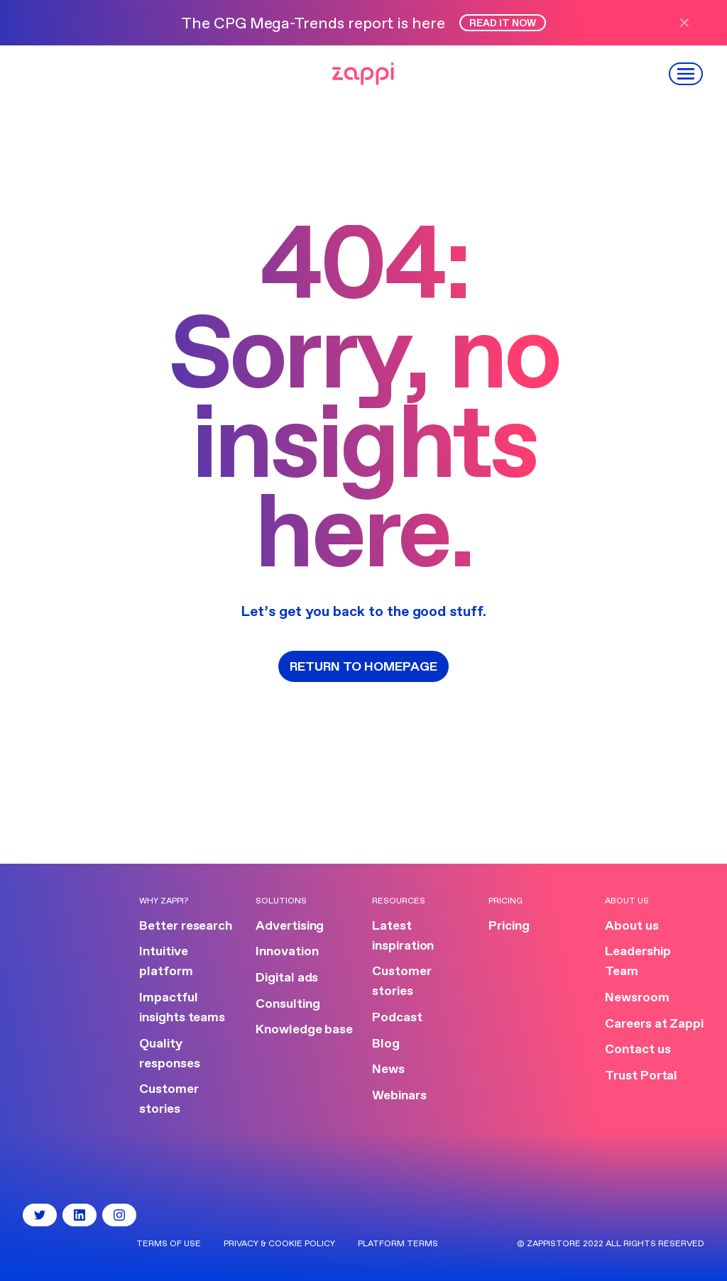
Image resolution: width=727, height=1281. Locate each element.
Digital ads (287, 977)
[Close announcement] (690, 23)
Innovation (287, 951)
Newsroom (637, 997)
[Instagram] (119, 1215)
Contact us (637, 1049)
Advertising (290, 926)
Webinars (399, 1095)
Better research (185, 926)
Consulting (287, 1004)
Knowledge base (304, 1029)
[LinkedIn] (79, 1215)
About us (632, 926)
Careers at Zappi (654, 1024)
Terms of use (168, 1244)
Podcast (397, 1017)
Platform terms (398, 1244)
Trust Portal (641, 1075)
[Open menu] (686, 73)
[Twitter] (40, 1215)
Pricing (509, 926)
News (388, 1069)
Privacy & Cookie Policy (279, 1244)
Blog (386, 1043)
